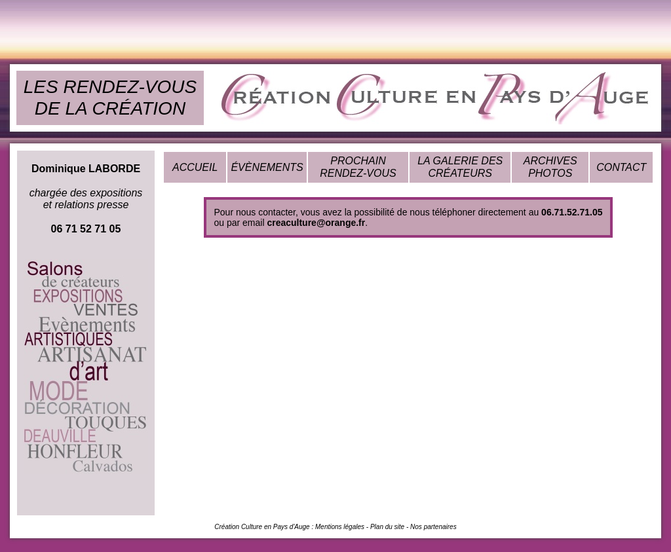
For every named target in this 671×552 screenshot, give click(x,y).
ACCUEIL (195, 167)
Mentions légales (339, 526)
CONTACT (621, 167)
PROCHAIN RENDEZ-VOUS (358, 166)
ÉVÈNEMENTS (267, 167)
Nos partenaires (433, 526)
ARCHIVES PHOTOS (550, 166)
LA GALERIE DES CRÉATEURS (460, 166)
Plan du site (387, 526)
